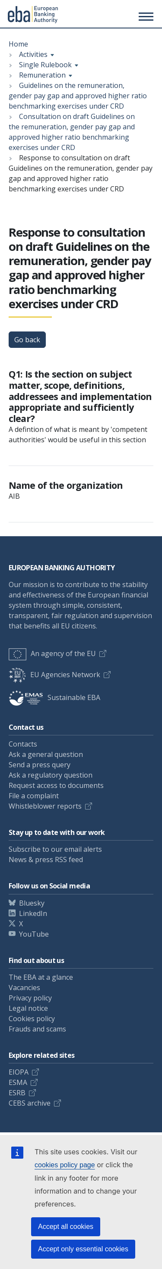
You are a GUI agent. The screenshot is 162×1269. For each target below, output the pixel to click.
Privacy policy (30, 998)
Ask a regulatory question (50, 775)
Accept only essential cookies (83, 1249)
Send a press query (39, 764)
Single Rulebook (45, 64)
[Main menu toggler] (144, 16)
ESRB (17, 1092)
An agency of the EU (52, 653)
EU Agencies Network (54, 674)
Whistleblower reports (45, 806)
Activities (33, 54)
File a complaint (34, 795)
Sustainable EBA (54, 697)
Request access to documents (56, 785)
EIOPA (19, 1072)
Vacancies (24, 987)
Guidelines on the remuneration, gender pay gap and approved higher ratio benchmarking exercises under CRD (78, 96)
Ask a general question (46, 754)
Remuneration (42, 75)
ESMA (18, 1082)
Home (18, 44)
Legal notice (28, 1008)
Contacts (23, 744)
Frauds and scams (37, 1029)
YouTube (34, 934)
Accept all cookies (65, 1226)
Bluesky (31, 903)
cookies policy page (65, 1165)
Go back (27, 339)
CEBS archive (30, 1103)
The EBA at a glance (41, 977)
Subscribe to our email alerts (55, 849)
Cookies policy (32, 1018)
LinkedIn (33, 913)
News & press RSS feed (46, 859)
